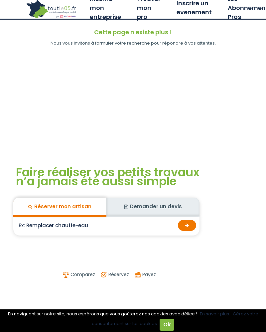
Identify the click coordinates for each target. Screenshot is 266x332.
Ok (167, 324)
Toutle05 (51, 9)
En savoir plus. (215, 314)
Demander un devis (153, 206)
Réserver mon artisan (59, 206)
